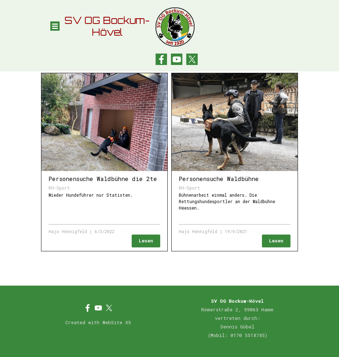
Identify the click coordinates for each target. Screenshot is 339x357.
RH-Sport (59, 188)
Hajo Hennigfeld (68, 231)
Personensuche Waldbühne (219, 178)
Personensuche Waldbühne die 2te (103, 178)
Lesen (146, 240)
